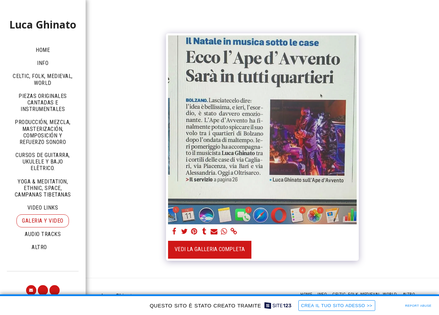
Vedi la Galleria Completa (210, 249)
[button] (31, 290)
